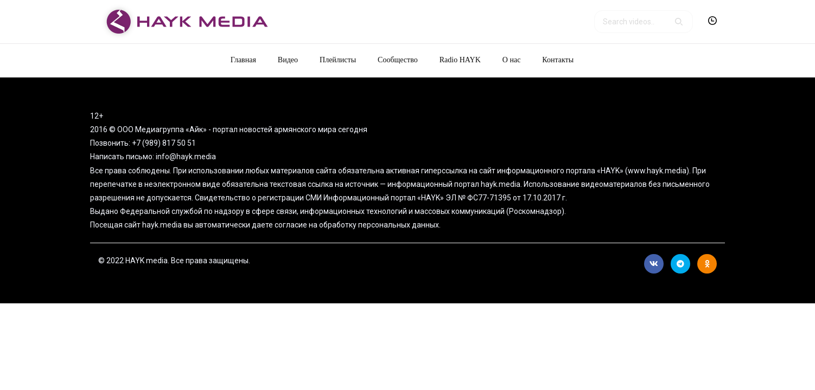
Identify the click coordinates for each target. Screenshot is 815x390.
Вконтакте (654, 264)
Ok (707, 264)
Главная (243, 60)
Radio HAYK (460, 60)
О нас (511, 60)
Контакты (558, 60)
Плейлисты (338, 60)
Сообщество (398, 60)
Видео (288, 60)
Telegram (680, 264)
